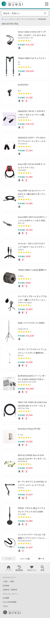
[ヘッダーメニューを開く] (46, 4)
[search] (45, 13)
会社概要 (6, 598)
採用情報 (6, 586)
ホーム (4, 19)
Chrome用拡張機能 (10, 602)
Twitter (5, 606)
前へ (9, 559)
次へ (41, 559)
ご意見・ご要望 (8, 581)
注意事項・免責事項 (10, 590)
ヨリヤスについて (9, 577)
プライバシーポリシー (11, 594)
